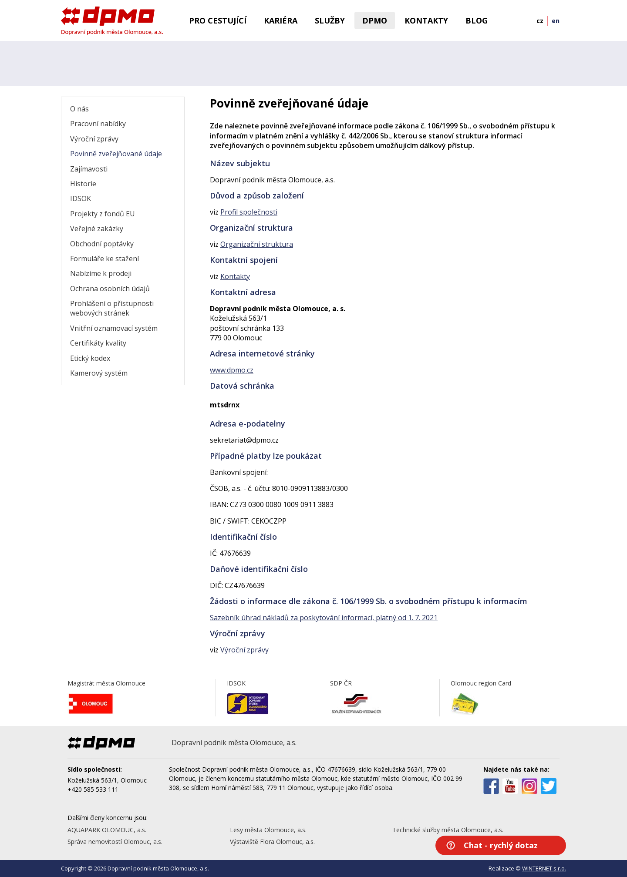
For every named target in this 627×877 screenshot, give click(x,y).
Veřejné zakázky (96, 228)
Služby (330, 20)
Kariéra (280, 20)
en (556, 21)
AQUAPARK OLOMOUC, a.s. (106, 830)
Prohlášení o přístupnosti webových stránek (112, 308)
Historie (83, 183)
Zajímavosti (89, 169)
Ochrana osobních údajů (110, 288)
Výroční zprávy (94, 139)
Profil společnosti (248, 212)
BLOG (476, 20)
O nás (79, 109)
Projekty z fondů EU (102, 213)
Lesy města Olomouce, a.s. (268, 830)
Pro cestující (217, 20)
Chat (501, 845)
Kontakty (426, 20)
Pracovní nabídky (98, 123)
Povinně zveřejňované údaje (116, 153)
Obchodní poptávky (102, 244)
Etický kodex (90, 358)
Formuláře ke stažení (104, 258)
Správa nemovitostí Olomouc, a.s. (114, 841)
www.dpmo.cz (231, 370)
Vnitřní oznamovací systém (114, 328)
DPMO (374, 20)
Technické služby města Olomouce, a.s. (447, 830)
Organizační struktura (256, 244)
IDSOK (80, 198)
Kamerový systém (99, 373)
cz (539, 21)
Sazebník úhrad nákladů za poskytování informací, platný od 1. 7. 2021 (324, 617)
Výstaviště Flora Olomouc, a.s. (272, 841)
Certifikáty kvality (98, 343)
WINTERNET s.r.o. (544, 868)
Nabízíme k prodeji (100, 273)
